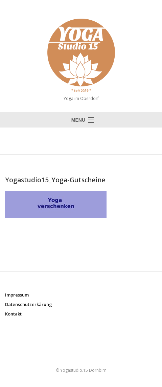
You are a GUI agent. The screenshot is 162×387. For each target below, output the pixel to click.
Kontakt (13, 314)
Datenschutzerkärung (28, 304)
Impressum (17, 295)
